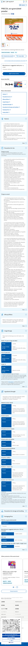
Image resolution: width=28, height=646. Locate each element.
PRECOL (21, 597)
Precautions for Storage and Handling (11, 107)
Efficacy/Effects (6, 99)
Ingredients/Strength (8, 104)
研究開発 (3, 605)
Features (5, 94)
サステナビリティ (18, 601)
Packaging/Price (7, 109)
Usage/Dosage (6, 101)
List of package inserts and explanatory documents (15, 60)
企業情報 (3, 601)
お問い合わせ (3, 614)
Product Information (7, 597)
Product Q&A (6, 112)
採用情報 (17, 608)
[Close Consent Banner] (11, 641)
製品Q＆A (17, 611)
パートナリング (18, 614)
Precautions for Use (7, 96)
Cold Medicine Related (15, 597)
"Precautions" (11, 381)
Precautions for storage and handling (14, 511)
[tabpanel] (14, 29)
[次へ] (17, 587)
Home (2, 597)
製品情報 (17, 605)
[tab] (3, 45)
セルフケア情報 (4, 608)
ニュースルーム (3, 611)
